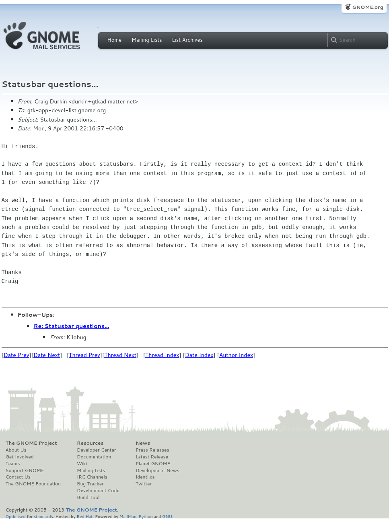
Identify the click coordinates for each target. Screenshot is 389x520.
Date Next (46, 355)
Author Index (236, 355)
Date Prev (16, 355)
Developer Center (96, 450)
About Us (16, 450)
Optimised (16, 516)
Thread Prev (84, 355)
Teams (13, 463)
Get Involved (20, 457)
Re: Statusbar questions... (71, 326)
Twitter (144, 484)
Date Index (199, 355)
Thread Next (120, 355)
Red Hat (84, 516)
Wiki (82, 463)
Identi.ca (145, 477)
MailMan (127, 516)
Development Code (98, 490)
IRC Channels (92, 477)
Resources (90, 443)
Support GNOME (25, 470)
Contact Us (18, 477)
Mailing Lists (147, 39)
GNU (167, 516)
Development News (157, 470)
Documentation (94, 457)
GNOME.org (367, 7)
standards (43, 516)
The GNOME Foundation (33, 484)
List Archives (187, 39)
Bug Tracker (90, 484)
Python (146, 516)
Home (114, 39)
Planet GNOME (153, 463)
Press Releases (152, 450)
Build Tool (88, 497)
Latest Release (152, 457)
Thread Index (162, 355)
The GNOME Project (31, 443)
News (143, 443)
